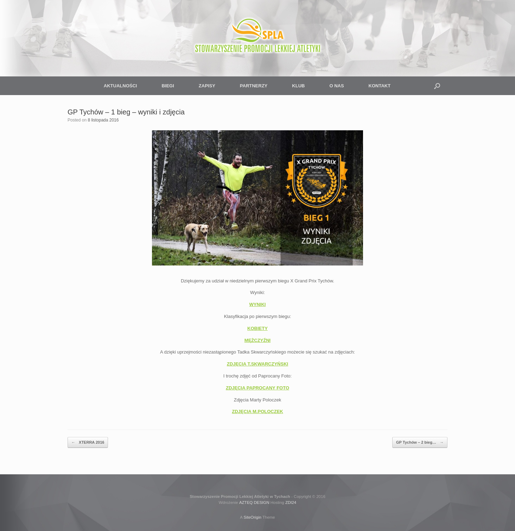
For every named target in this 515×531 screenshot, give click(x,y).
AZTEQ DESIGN (254, 502)
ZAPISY (207, 85)
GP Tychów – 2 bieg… (420, 442)
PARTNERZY (253, 85)
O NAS (336, 85)
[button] (437, 85)
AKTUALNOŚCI (120, 85)
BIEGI (167, 85)
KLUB (298, 85)
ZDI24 (290, 502)
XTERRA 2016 (87, 442)
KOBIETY (257, 328)
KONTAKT (380, 85)
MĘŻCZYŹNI (257, 340)
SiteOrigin (252, 517)
